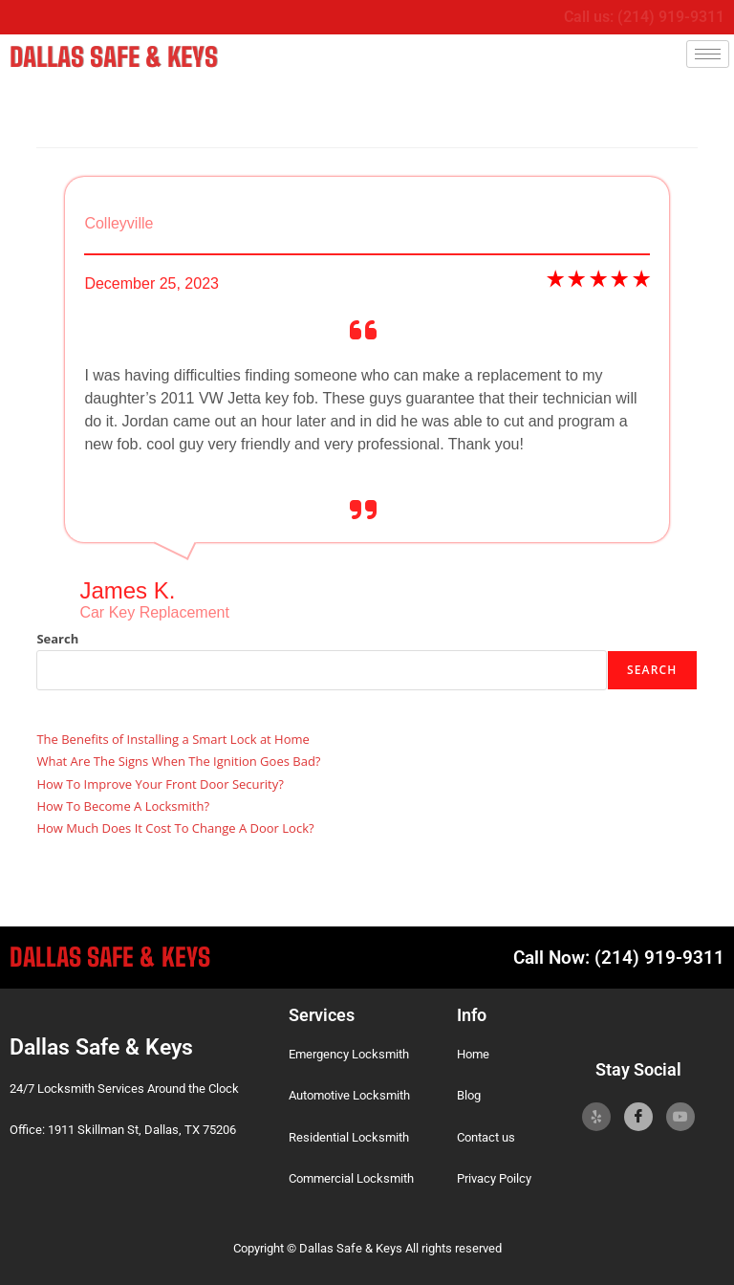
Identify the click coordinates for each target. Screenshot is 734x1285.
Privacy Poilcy (494, 1175)
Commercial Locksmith (351, 1175)
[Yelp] (596, 1113)
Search (57, 634)
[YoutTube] (680, 1113)
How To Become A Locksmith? (122, 803)
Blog (469, 1092)
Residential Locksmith (349, 1133)
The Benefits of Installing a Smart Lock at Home (172, 735)
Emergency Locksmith (349, 1051)
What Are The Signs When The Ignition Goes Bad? (178, 758)
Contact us (486, 1133)
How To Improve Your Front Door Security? (159, 780)
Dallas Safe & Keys (100, 55)
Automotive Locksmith (349, 1092)
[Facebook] (638, 1113)
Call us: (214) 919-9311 (644, 17)
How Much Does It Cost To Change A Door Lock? (174, 825)
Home (473, 1051)
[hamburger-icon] (707, 54)
